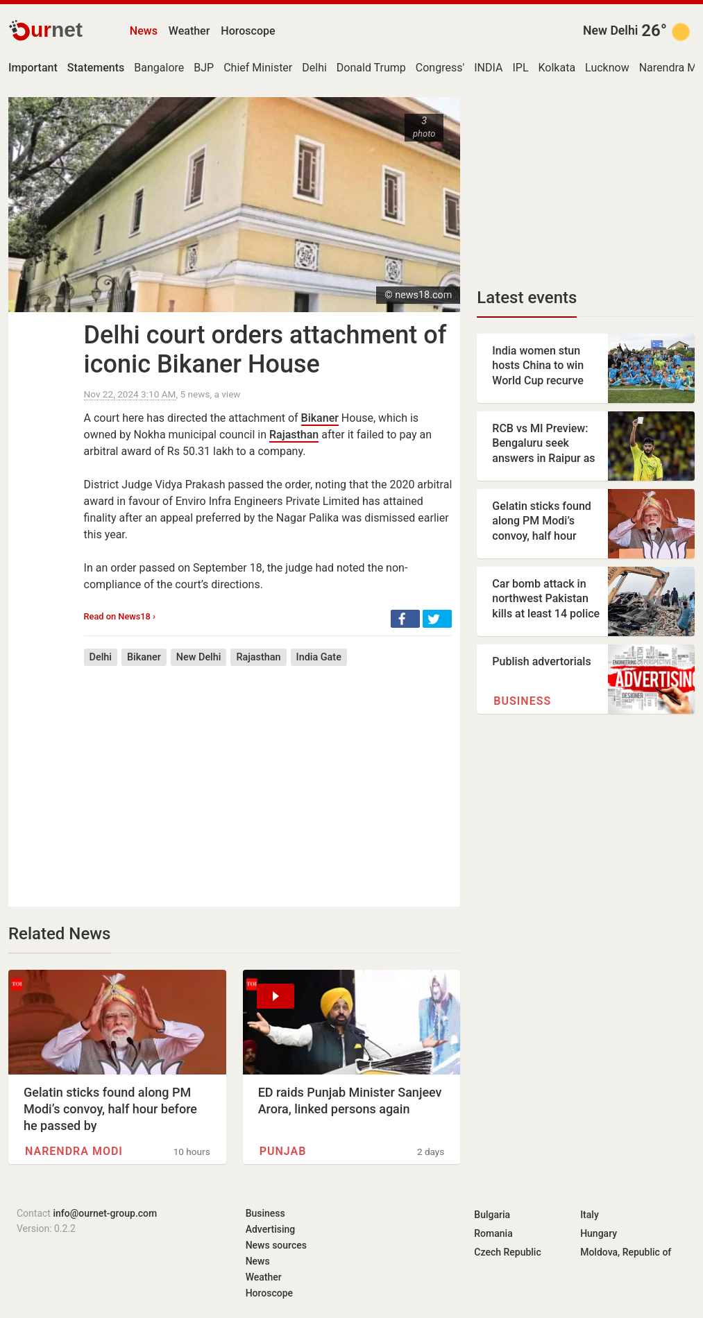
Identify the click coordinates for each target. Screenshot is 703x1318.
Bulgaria (492, 1214)
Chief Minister (257, 67)
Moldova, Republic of (625, 1252)
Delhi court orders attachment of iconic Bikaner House (265, 349)
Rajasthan (294, 434)
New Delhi (610, 30)
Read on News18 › (119, 616)
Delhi (314, 67)
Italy (589, 1214)
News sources (276, 1245)
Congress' (440, 67)
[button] (405, 619)
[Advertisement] (268, 776)
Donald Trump (371, 67)
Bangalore (159, 67)
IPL (520, 67)
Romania (493, 1233)
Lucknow (607, 67)
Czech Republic (507, 1252)
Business (522, 701)
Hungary (598, 1233)
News (144, 30)
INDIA (488, 67)
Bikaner (320, 418)
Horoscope (248, 30)
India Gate (318, 657)
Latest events (527, 297)
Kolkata (557, 67)
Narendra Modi (74, 1151)
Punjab (283, 1151)
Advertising (271, 1229)
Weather (189, 30)
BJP (204, 67)
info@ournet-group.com (105, 1213)
